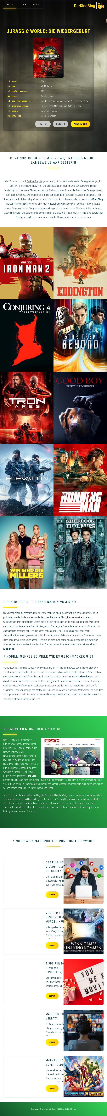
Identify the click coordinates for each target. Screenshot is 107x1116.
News (36, 4)
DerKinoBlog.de (70, 1109)
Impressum (35, 1109)
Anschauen (80, 124)
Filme (23, 4)
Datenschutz (44, 1109)
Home (10, 4)
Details (60, 124)
